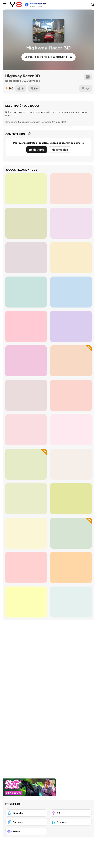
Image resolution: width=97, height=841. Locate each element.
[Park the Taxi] (26, 395)
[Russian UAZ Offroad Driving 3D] (26, 326)
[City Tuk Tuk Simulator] (71, 360)
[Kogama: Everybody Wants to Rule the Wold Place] (26, 257)
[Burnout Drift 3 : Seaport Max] (71, 326)
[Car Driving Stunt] (71, 429)
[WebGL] (26, 831)
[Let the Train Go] (26, 292)
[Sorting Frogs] (71, 292)
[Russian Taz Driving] (26, 601)
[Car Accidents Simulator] (26, 464)
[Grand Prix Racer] (71, 567)
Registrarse (36, 149)
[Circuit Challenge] (26, 567)
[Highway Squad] (71, 601)
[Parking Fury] (26, 360)
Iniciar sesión (59, 149)
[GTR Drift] (71, 464)
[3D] (71, 813)
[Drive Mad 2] (26, 498)
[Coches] (71, 822)
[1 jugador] (26, 813)
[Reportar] (85, 88)
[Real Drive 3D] (71, 395)
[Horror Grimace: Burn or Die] (71, 257)
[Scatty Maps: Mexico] (71, 188)
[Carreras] (26, 822)
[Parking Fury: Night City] (26, 533)
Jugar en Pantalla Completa (48, 57)
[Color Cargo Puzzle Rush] (71, 498)
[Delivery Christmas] (71, 223)
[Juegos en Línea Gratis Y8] (16, 4)
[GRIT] (26, 188)
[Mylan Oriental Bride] (26, 223)
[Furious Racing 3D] (26, 429)
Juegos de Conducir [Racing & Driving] (29, 121)
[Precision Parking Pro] (71, 533)
